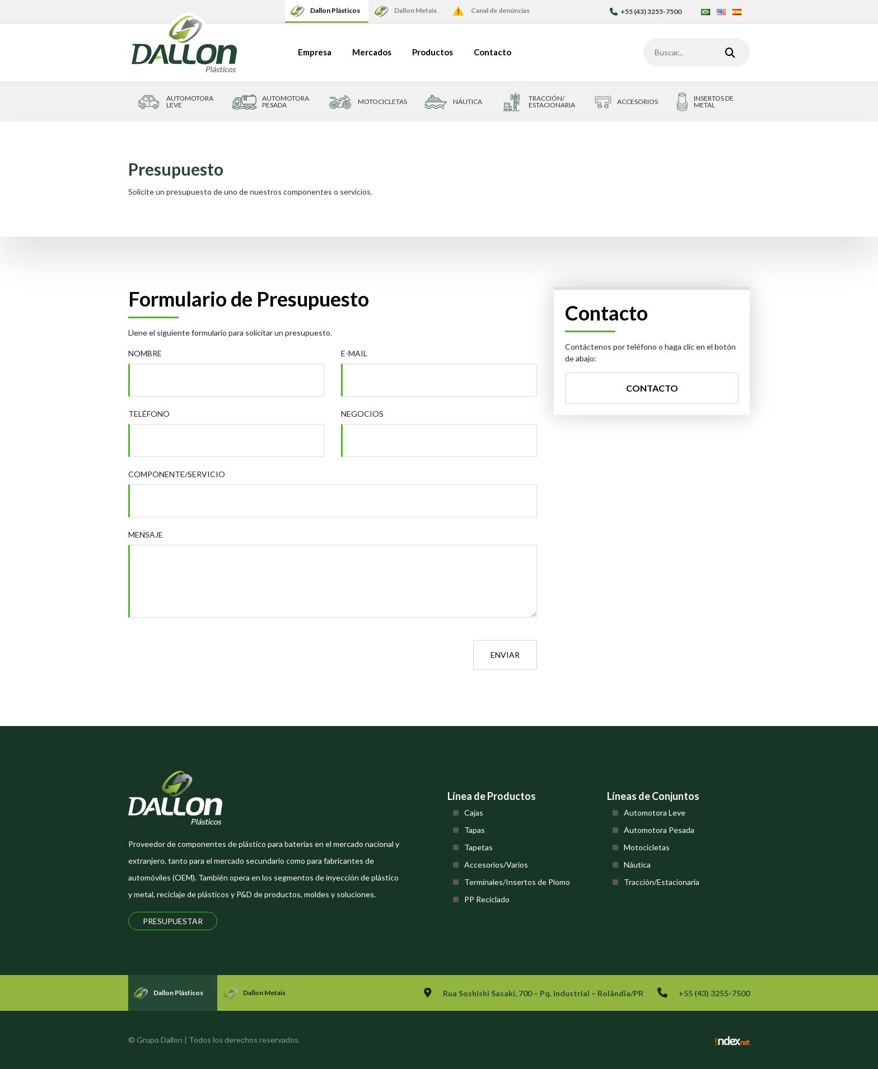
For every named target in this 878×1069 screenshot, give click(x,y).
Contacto (492, 52)
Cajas (473, 812)
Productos (432, 52)
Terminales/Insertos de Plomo (517, 882)
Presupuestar (173, 921)
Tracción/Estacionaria (661, 882)
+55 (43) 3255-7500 (645, 11)
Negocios (362, 413)
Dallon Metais (415, 10)
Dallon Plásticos (335, 10)
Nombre (145, 353)
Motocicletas (647, 847)
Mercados (371, 52)
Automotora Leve (654, 812)
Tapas (474, 830)
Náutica (637, 864)
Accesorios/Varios (496, 864)
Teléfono (149, 413)
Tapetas (478, 847)
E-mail (354, 353)
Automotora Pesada (659, 830)
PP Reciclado (487, 899)
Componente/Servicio (176, 474)
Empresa (314, 52)
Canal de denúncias (500, 10)
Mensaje (145, 534)
